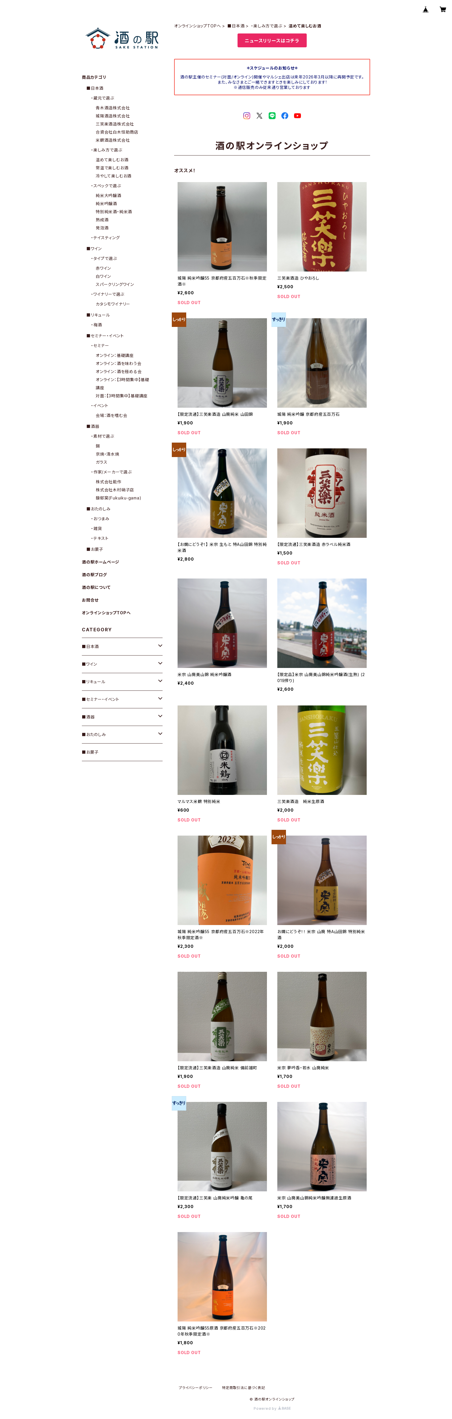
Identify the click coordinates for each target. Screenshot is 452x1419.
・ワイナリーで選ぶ (107, 294)
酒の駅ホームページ (100, 561)
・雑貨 (96, 528)
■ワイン (94, 248)
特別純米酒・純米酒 (114, 211)
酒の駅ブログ (94, 574)
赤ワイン (103, 268)
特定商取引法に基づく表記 (243, 1388)
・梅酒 (96, 324)
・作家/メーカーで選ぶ (111, 471)
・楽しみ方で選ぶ (266, 25)
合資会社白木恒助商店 (117, 132)
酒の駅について (96, 587)
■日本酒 (235, 25)
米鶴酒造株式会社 (113, 140)
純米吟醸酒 (106, 203)
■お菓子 (94, 549)
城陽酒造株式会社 (113, 115)
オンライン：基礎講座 (115, 355)
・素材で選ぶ (102, 436)
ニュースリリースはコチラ (272, 41)
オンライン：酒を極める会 (119, 371)
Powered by (272, 1408)
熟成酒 (102, 219)
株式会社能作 (108, 481)
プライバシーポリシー (196, 1388)
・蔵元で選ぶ (102, 98)
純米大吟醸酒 (108, 195)
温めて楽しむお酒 (112, 159)
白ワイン (103, 276)
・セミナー (100, 345)
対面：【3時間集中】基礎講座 (122, 395)
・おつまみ (100, 518)
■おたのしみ (98, 508)
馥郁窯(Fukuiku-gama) (119, 497)
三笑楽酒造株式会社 (115, 123)
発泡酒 (102, 227)
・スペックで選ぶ (106, 185)
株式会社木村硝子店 (115, 489)
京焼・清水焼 (107, 454)
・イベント (99, 405)
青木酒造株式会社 (113, 107)
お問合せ (90, 600)
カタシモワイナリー (113, 304)
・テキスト (100, 538)
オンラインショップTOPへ (197, 25)
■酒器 (92, 426)
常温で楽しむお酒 (112, 167)
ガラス (101, 462)
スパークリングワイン (115, 284)
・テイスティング (105, 237)
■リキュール (98, 314)
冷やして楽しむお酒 (113, 175)
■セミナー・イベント (105, 335)
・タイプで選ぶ (104, 258)
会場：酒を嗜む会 (111, 415)
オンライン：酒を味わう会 (119, 363)
